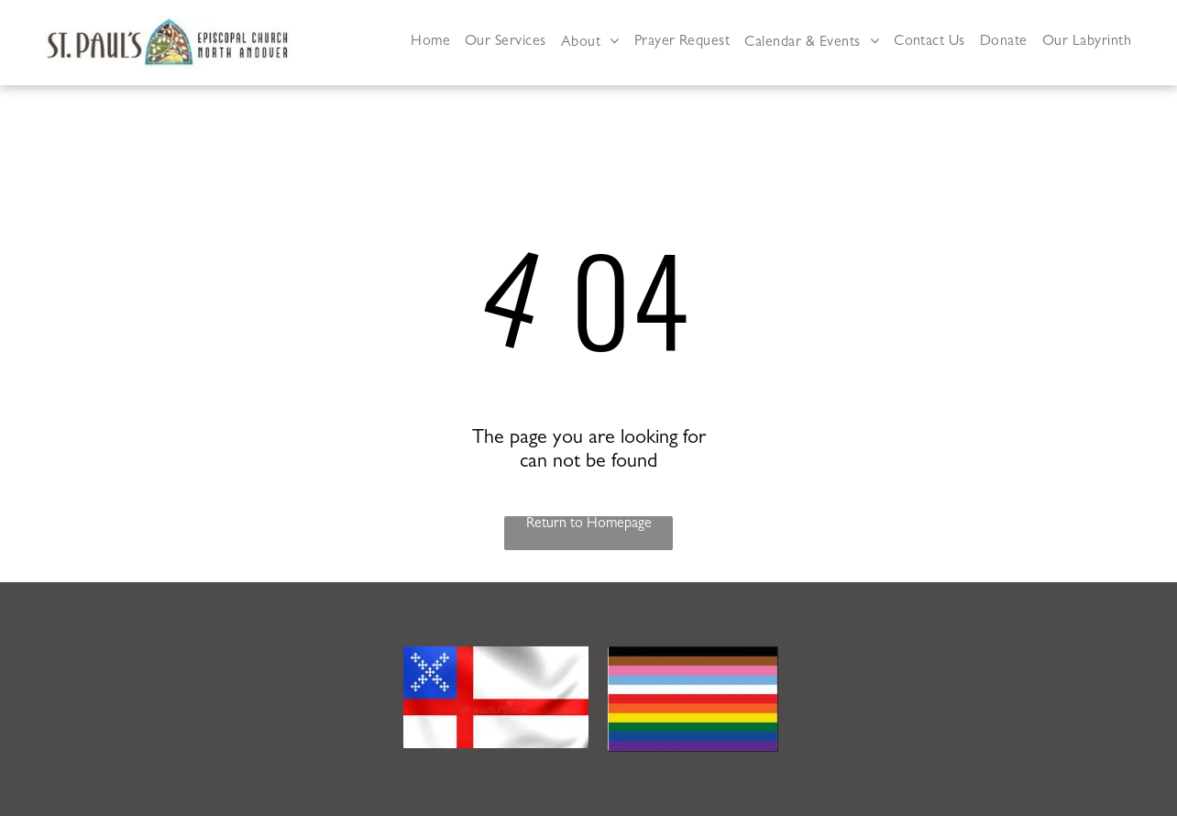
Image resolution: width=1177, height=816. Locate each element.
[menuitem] (430, 42)
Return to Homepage (589, 524)
